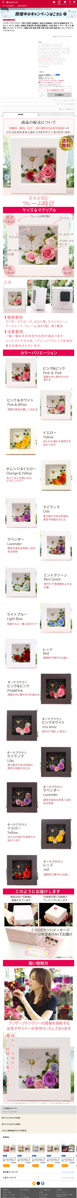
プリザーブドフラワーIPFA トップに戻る (63, 100)
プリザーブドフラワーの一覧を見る (64, 104)
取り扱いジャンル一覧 (9, 1197)
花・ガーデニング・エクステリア (34, 9)
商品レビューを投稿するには (66, 109)
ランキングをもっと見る (67, 1172)
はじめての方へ (43, 1197)
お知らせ (41, 1192)
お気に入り (42, 96)
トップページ (4, 9)
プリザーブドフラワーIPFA (10, 1111)
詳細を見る (6, 1165)
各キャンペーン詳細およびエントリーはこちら (51, 82)
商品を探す (6, 1189)
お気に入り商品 (7, 1192)
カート (21, 1192)
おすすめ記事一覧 (24, 1189)
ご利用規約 (59, 1189)
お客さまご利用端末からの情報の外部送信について (64, 1195)
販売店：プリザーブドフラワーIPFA (62, 36)
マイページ (23, 1194)
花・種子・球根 (47, 9)
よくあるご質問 (43, 1194)
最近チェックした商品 (9, 1194)
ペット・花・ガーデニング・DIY (17, 9)
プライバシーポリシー (62, 1192)
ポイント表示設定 (24, 1197)
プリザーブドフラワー (58, 9)
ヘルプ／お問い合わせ (45, 1189)
